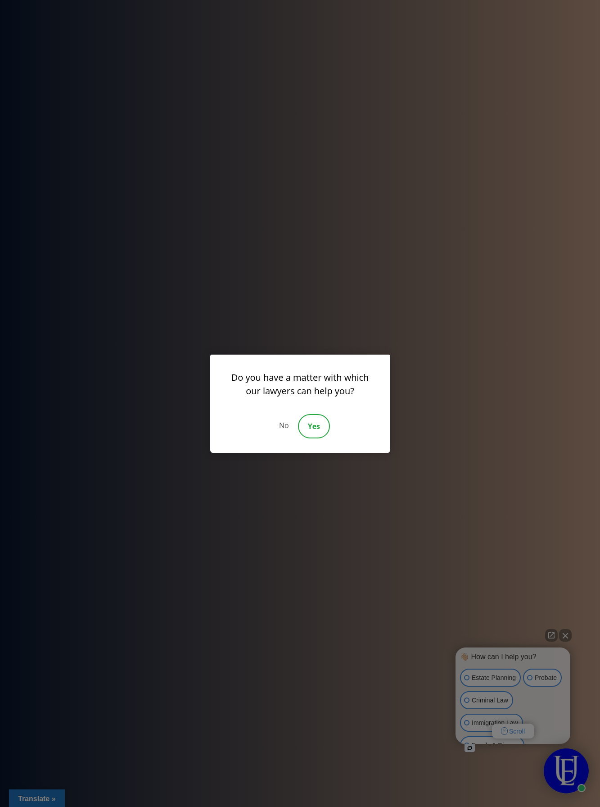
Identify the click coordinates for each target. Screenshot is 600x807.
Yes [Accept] (314, 426)
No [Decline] (284, 425)
